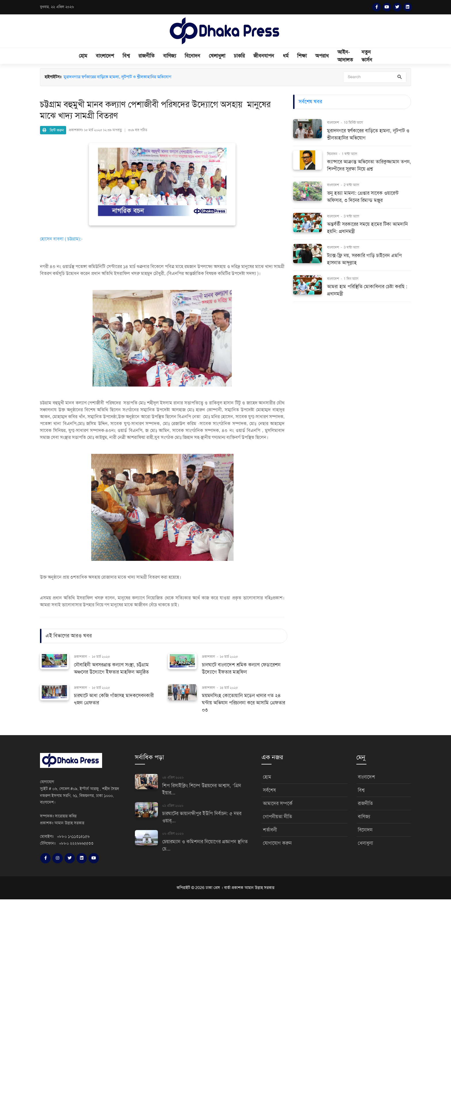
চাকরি (239, 56)
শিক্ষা (302, 56)
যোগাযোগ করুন (277, 843)
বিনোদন (192, 56)
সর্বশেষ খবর (310, 101)
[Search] (374, 77)
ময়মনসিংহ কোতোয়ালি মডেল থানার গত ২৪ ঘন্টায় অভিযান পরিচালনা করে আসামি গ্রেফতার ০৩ (243, 703)
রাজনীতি (146, 56)
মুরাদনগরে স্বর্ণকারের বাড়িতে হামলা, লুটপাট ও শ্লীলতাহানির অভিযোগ (117, 76)
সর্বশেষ (269, 790)
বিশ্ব (126, 56)
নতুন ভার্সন (367, 56)
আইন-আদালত (345, 56)
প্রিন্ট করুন (53, 130)
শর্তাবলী (270, 830)
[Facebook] (376, 7)
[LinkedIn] (407, 7)
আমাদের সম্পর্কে (278, 803)
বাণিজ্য (169, 56)
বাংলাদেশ (105, 56)
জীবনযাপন (263, 56)
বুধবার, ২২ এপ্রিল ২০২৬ (57, 7)
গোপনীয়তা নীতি (277, 817)
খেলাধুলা (217, 56)
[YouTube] (387, 7)
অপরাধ (322, 56)
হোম (83, 56)
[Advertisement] (172, 1001)
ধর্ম (285, 56)
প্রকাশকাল (80, 657)
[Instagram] (57, 858)
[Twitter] (397, 7)
